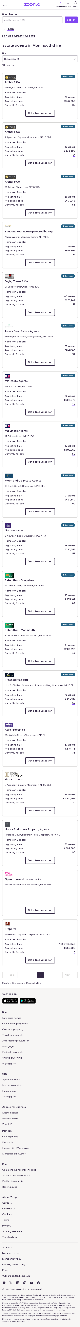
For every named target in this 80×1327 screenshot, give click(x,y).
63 (73, 703)
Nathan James (14, 530)
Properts (13, 928)
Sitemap (7, 1247)
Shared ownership (12, 1057)
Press (5, 1270)
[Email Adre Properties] (40, 760)
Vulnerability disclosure (16, 1276)
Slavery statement (13, 1231)
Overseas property (12, 1029)
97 (73, 354)
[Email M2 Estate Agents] (40, 412)
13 (74, 254)
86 (73, 204)
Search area (9, 14)
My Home (67, 4)
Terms (5, 1220)
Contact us (9, 1208)
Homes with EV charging (15, 1148)
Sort (4, 53)
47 (73, 404)
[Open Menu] (4, 4)
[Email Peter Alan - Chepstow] (40, 611)
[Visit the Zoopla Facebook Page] (4, 1283)
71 (74, 155)
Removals (7, 1142)
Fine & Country (14, 779)
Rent (5, 1164)
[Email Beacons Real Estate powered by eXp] (40, 262)
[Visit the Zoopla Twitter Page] (11, 1283)
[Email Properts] (40, 960)
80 (73, 453)
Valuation (60, 4)
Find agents (17, 983)
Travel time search (12, 1035)
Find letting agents (12, 1181)
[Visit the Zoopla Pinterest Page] (38, 1283)
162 (73, 503)
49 (73, 603)
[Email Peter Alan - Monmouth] (40, 661)
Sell (4, 1074)
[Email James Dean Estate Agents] (40, 362)
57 (73, 553)
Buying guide (9, 1063)
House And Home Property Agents (27, 829)
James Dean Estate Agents (22, 331)
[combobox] (32, 18)
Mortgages (8, 1046)
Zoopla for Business (14, 1107)
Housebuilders (10, 1118)
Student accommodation (16, 1175)
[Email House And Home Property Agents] (40, 860)
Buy (4, 1012)
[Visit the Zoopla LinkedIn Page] (18, 1283)
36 (73, 752)
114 (73, 105)
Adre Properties (15, 729)
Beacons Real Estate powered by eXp (29, 231)
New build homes (11, 1018)
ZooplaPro (8, 1124)
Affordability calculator (15, 1040)
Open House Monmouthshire (23, 879)
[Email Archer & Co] (40, 113)
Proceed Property (16, 679)
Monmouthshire (33, 983)
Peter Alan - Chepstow (19, 580)
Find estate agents (12, 1052)
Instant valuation (11, 1085)
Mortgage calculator (13, 1153)
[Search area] (32, 20)
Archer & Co (13, 82)
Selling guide (9, 1096)
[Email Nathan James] (40, 561)
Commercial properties (15, 1023)
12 (74, 304)
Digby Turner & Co (16, 281)
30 (73, 802)
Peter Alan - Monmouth (20, 630)
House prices (9, 1091)
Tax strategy (10, 1237)
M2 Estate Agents (16, 380)
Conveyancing (10, 1136)
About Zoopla (10, 1197)
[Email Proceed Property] (40, 711)
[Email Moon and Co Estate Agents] (40, 511)
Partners (7, 1131)
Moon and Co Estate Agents (23, 480)
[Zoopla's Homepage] (32, 5)
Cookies (7, 1214)
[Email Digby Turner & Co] (40, 312)
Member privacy (11, 1259)
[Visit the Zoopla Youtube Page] (31, 1283)
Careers (7, 1203)
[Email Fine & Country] (40, 810)
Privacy (6, 1225)
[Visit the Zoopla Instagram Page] (24, 1283)
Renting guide (9, 1187)
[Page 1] (40, 975)
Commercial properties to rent (19, 1169)
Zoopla (5, 983)
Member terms (10, 1253)
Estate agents (10, 1112)
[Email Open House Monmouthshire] (40, 910)
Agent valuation (11, 1079)
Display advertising (13, 1264)
